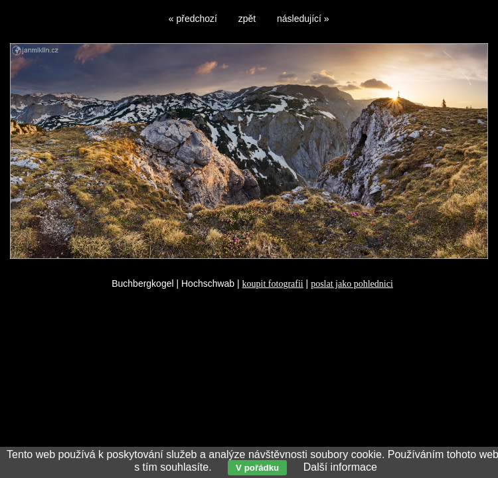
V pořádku (257, 468)
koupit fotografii (272, 284)
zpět (247, 18)
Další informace (340, 467)
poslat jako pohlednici (352, 284)
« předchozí (193, 18)
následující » (303, 18)
